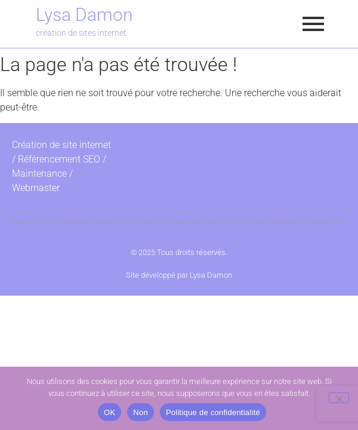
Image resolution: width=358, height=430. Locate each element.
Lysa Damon (84, 14)
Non (140, 412)
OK (109, 412)
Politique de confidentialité (213, 412)
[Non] (339, 397)
